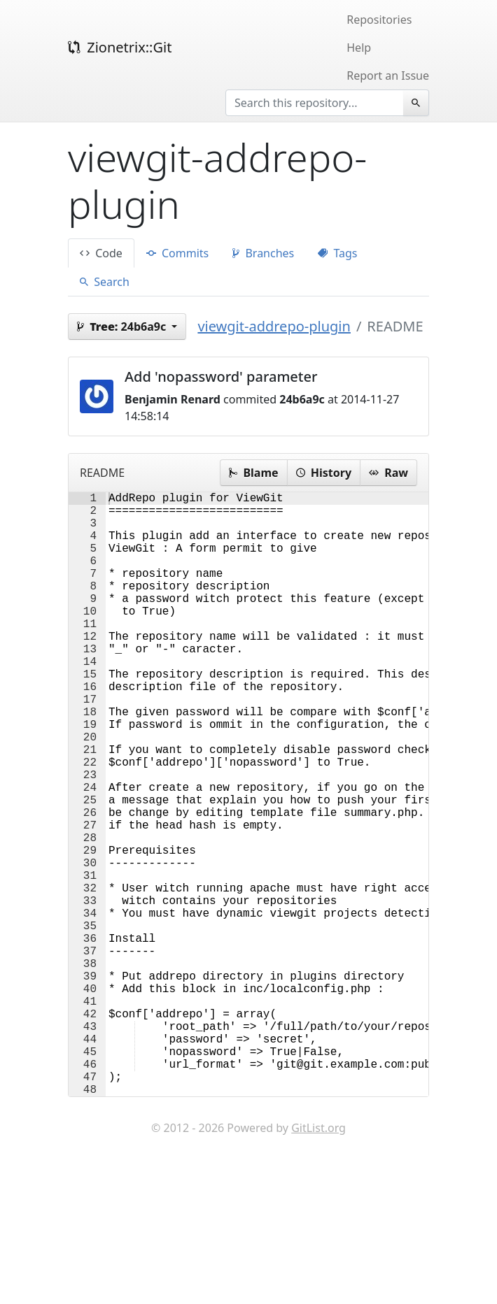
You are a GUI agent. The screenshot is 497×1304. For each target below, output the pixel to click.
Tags (337, 253)
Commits (177, 253)
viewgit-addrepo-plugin (273, 326)
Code (101, 253)
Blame (253, 472)
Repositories (379, 19)
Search (105, 281)
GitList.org (318, 1262)
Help (358, 47)
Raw (388, 472)
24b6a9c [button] (123, 326)
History (323, 472)
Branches (263, 253)
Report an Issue (387, 75)
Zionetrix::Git (120, 47)
